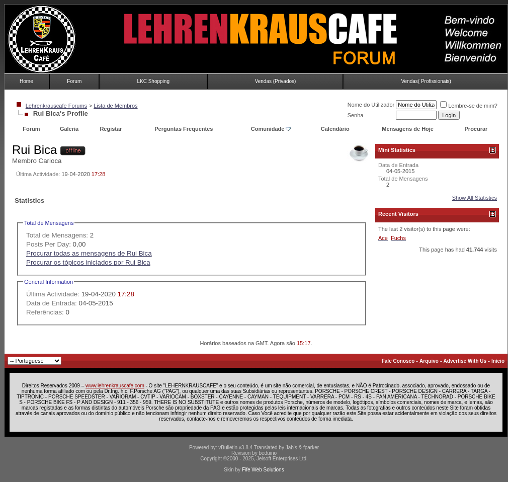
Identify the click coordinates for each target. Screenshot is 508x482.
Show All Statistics (474, 198)
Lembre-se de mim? (468, 106)
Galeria (69, 129)
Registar (111, 129)
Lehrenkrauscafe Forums (56, 106)
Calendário (335, 129)
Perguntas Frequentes (183, 129)
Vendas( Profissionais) (426, 81)
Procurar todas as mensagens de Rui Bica (89, 253)
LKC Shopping (153, 81)
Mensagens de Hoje (408, 129)
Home (26, 81)
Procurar (476, 129)
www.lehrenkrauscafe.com (115, 385)
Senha (356, 115)
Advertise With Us (465, 361)
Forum (74, 81)
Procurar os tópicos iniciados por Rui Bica (88, 262)
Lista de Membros (115, 106)
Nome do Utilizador (371, 105)
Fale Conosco (398, 361)
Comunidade (271, 129)
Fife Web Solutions (263, 469)
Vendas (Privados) (275, 81)
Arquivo (429, 361)
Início (497, 361)
